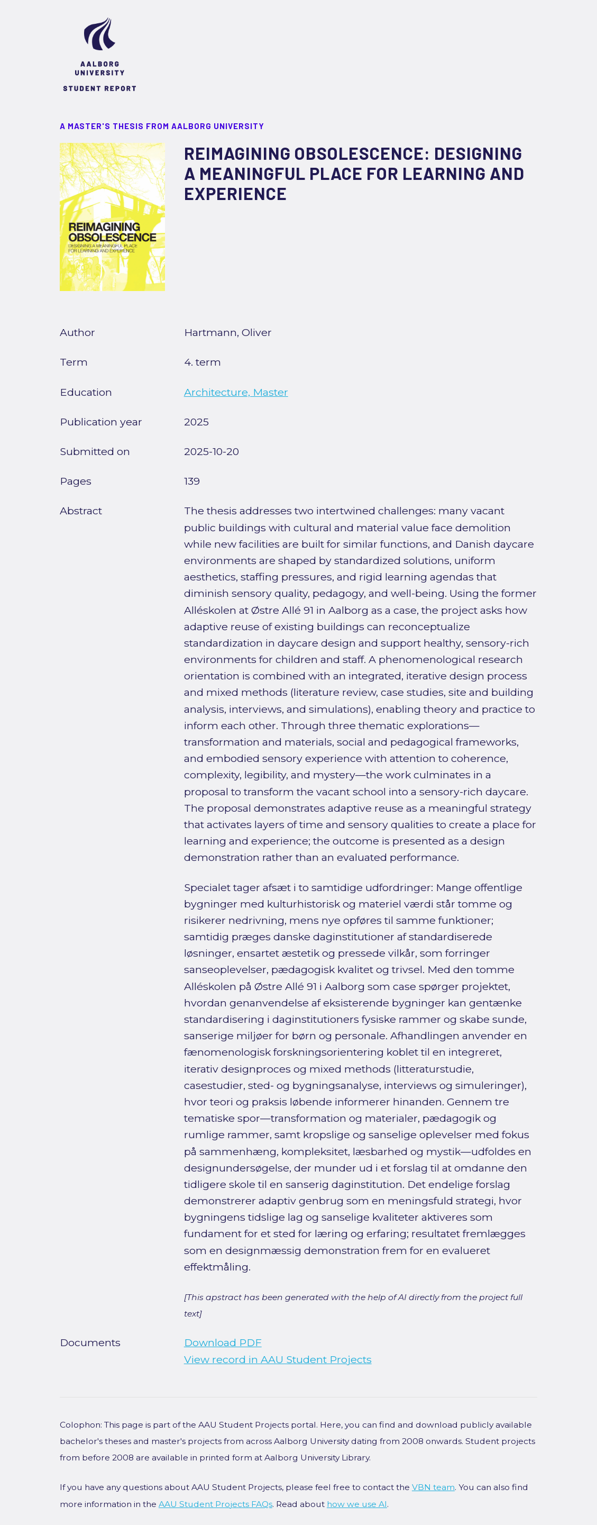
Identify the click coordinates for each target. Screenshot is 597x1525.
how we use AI (357, 1504)
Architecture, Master (236, 392)
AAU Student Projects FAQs (215, 1504)
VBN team (433, 1487)
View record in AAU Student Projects (278, 1359)
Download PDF (223, 1342)
